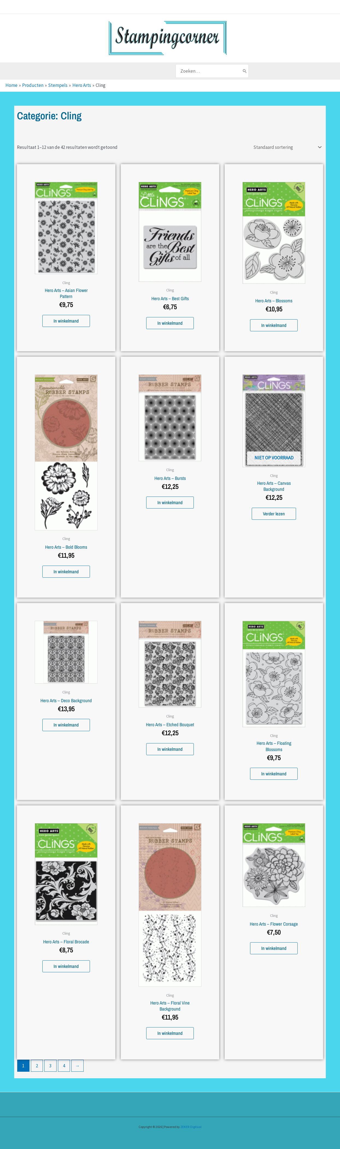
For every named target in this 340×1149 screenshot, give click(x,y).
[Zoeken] (244, 71)
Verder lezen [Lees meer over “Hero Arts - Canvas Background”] (274, 513)
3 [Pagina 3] (50, 1065)
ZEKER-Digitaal (190, 1126)
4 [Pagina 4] (64, 1065)
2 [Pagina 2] (37, 1065)
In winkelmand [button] (66, 320)
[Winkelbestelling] (286, 147)
